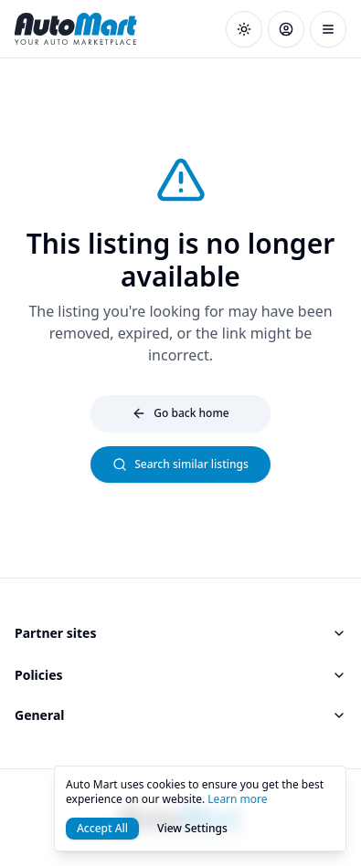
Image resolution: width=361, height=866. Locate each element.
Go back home (180, 413)
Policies (180, 674)
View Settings (192, 828)
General (180, 715)
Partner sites (180, 633)
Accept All (102, 828)
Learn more (237, 799)
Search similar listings (180, 464)
